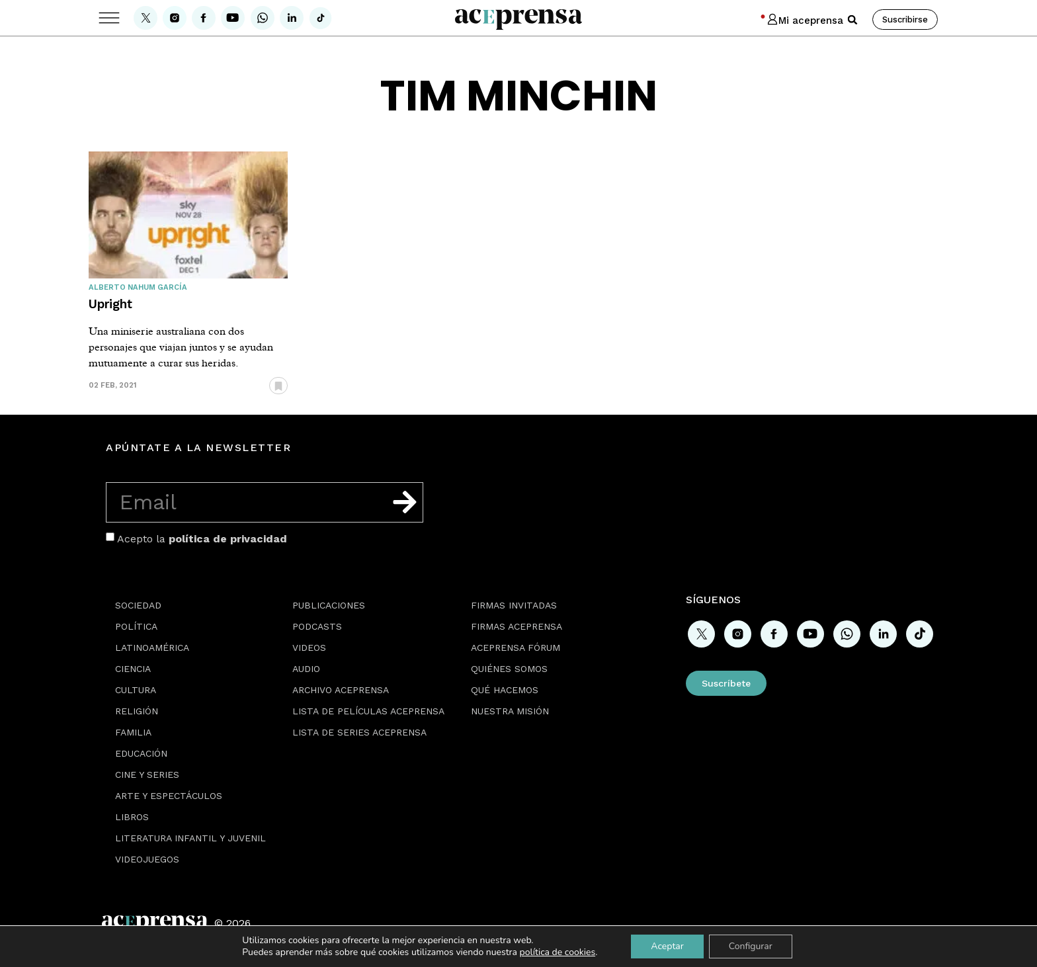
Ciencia (133, 668)
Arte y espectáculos (168, 795)
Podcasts (317, 626)
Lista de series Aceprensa (359, 732)
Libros (132, 817)
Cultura (135, 690)
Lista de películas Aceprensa (368, 711)
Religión (136, 711)
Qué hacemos (504, 690)
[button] (852, 20)
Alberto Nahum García (138, 287)
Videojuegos (147, 859)
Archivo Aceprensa (340, 690)
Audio (306, 668)
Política (136, 626)
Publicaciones (328, 605)
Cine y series (147, 774)
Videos (309, 647)
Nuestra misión (510, 711)
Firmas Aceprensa (516, 626)
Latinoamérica (152, 647)
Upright (110, 304)
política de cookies (558, 952)
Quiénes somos (509, 668)
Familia (133, 732)
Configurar (750, 946)
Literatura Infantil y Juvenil (190, 838)
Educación (141, 753)
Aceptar (667, 946)
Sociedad (138, 605)
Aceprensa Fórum (515, 647)
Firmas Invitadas (514, 605)
